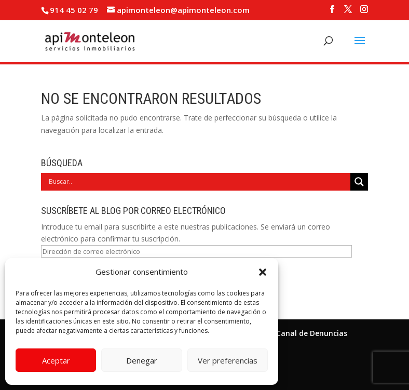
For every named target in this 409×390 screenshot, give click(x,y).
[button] (262, 272)
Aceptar (56, 360)
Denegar (141, 360)
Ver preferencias (227, 360)
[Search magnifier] (359, 182)
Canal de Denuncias (311, 333)
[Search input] (198, 182)
